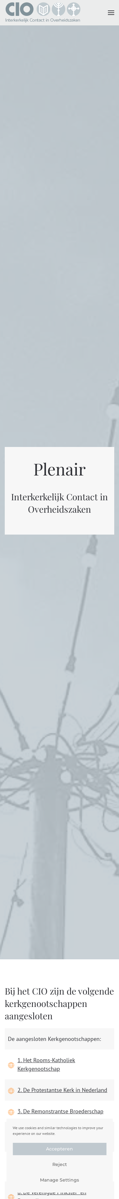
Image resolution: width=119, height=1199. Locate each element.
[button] (111, 12)
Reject (59, 1164)
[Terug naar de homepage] (43, 12)
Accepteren (59, 1149)
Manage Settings (59, 1180)
